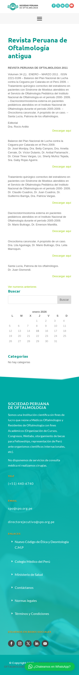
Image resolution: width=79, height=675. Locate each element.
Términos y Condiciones (32, 614)
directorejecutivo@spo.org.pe (31, 522)
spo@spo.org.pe (20, 508)
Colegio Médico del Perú (32, 561)
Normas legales (26, 600)
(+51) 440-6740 (21, 483)
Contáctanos (24, 587)
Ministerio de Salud (29, 574)
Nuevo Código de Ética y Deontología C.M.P (42, 544)
